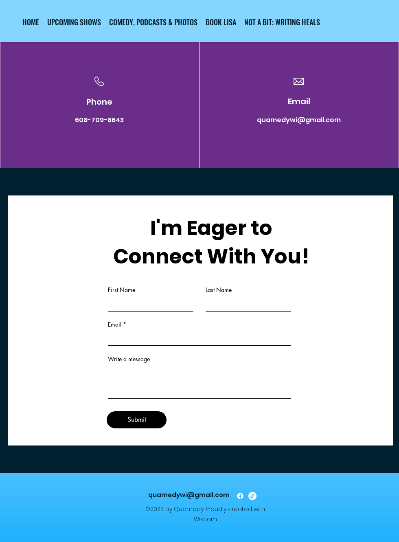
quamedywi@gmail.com (299, 120)
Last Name (219, 290)
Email (114, 324)
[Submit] (137, 419)
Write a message (129, 359)
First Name (121, 290)
